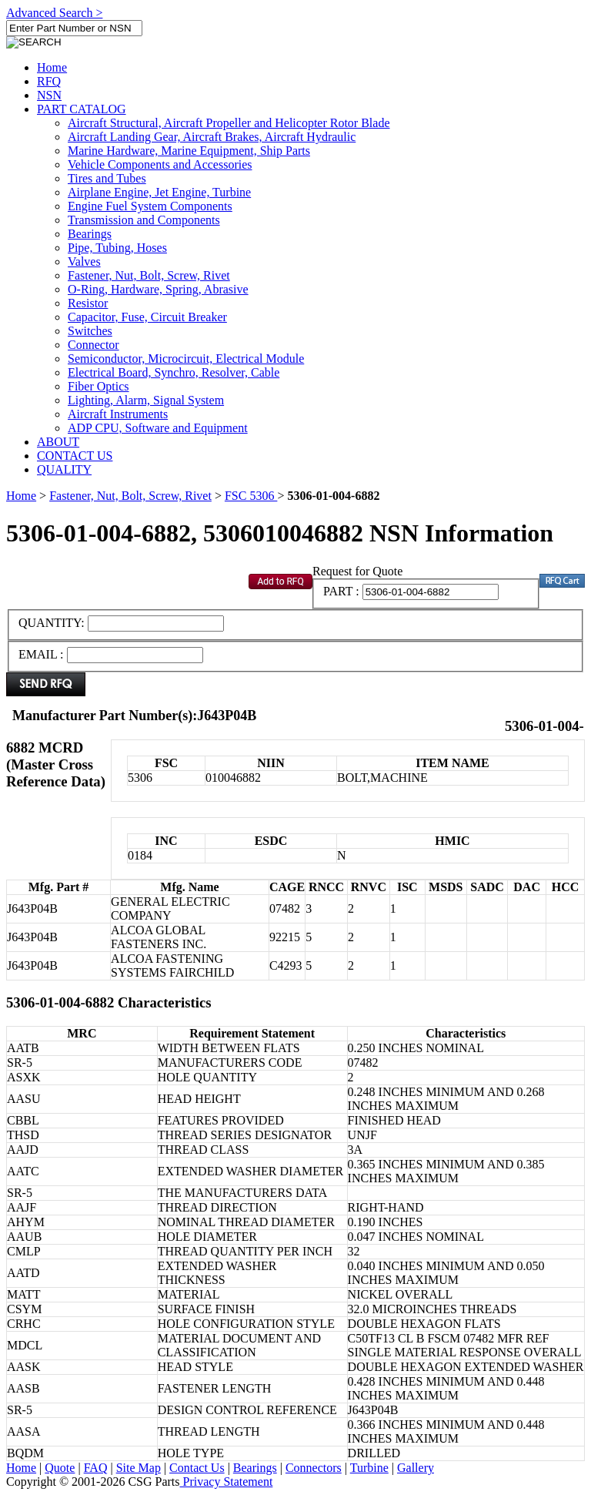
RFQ (49, 81)
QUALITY (64, 469)
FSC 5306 (251, 495)
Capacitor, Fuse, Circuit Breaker (147, 316)
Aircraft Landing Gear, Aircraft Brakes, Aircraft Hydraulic (212, 136)
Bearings (90, 233)
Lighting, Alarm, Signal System (146, 400)
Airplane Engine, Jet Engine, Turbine (159, 192)
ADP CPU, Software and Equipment (158, 427)
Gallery (415, 1467)
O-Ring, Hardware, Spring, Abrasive (158, 289)
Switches (90, 330)
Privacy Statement (226, 1481)
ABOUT (58, 441)
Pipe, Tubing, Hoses (117, 247)
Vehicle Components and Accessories (160, 164)
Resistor (88, 303)
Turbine (369, 1467)
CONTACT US (74, 455)
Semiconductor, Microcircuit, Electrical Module (186, 358)
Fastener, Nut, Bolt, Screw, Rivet (149, 275)
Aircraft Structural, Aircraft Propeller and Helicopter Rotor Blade (229, 122)
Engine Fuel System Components (150, 206)
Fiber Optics (98, 386)
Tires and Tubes (107, 178)
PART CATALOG (81, 109)
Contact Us (197, 1467)
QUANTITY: (53, 622)
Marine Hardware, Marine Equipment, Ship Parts (189, 150)
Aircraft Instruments (118, 414)
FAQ (96, 1467)
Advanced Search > (54, 12)
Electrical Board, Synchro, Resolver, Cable (173, 372)
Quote (60, 1467)
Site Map (138, 1467)
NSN (49, 95)
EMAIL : (41, 654)
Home (52, 67)
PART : (341, 591)
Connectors (313, 1467)
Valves (84, 261)
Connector (93, 344)
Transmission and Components (144, 219)
